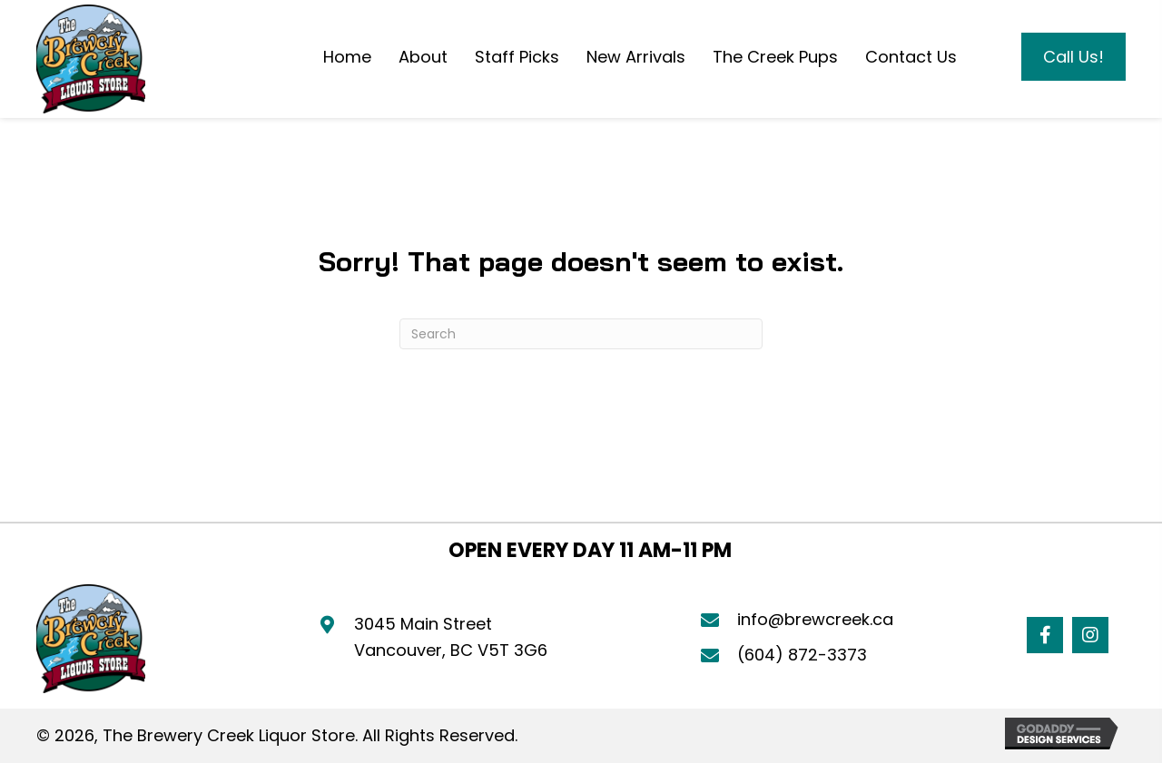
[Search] (581, 333)
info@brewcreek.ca (815, 619)
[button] (1045, 635)
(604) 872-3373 (802, 654)
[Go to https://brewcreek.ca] (90, 59)
